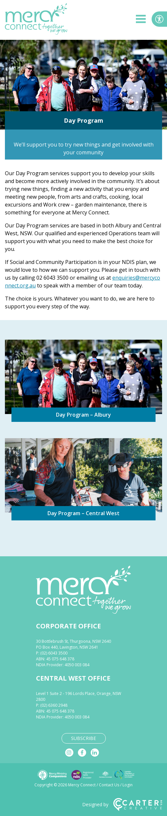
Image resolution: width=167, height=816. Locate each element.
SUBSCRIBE (83, 738)
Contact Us (109, 785)
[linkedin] (95, 752)
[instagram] (69, 752)
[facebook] (82, 752)
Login (127, 785)
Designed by (122, 804)
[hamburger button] (141, 20)
